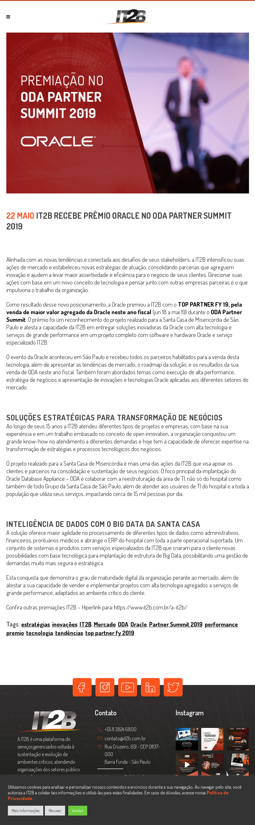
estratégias (35, 624)
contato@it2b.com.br (125, 738)
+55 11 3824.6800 (121, 729)
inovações (64, 624)
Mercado (105, 624)
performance (221, 624)
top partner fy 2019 (109, 633)
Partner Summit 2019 (176, 624)
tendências (69, 633)
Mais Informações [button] (25, 810)
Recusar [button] (55, 810)
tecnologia (39, 633)
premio (15, 633)
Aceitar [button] (77, 810)
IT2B (86, 624)
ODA (123, 624)
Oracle (139, 624)
